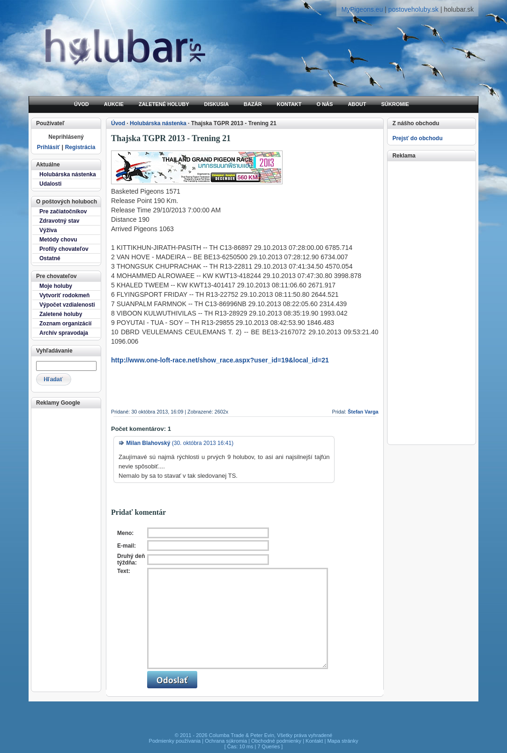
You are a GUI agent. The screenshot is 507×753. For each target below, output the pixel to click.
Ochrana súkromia (226, 741)
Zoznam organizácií (65, 323)
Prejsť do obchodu (417, 138)
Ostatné (49, 258)
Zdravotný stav (59, 221)
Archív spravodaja (63, 333)
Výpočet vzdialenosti (67, 304)
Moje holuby (55, 286)
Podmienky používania (175, 741)
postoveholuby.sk (413, 9)
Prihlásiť (48, 147)
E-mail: (126, 545)
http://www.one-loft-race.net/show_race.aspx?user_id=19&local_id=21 (220, 360)
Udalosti (50, 184)
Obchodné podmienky (276, 741)
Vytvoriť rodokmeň (64, 295)
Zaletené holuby (60, 314)
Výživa (48, 230)
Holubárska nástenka (67, 174)
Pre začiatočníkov (63, 211)
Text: (123, 571)
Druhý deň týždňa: (131, 559)
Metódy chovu (58, 239)
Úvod (118, 123)
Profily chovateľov (64, 249)
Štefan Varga (363, 411)
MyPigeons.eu (362, 9)
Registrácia (80, 147)
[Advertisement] (65, 549)
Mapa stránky (342, 741)
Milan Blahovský (148, 443)
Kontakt (314, 741)
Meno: (125, 533)
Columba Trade (226, 735)
